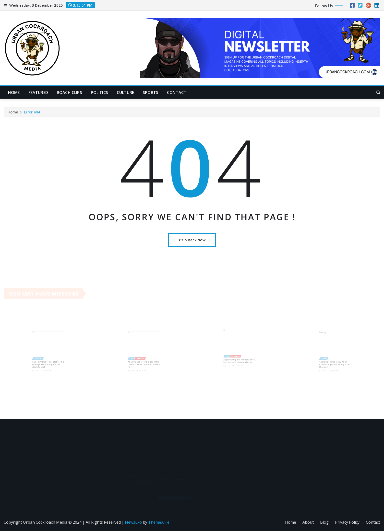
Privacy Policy (347, 522)
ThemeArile (158, 522)
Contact (176, 92)
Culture (125, 92)
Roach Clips (69, 92)
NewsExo (133, 522)
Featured (38, 92)
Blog (324, 522)
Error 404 (32, 113)
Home (14, 92)
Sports (150, 92)
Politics (99, 92)
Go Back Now (192, 239)
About (308, 522)
